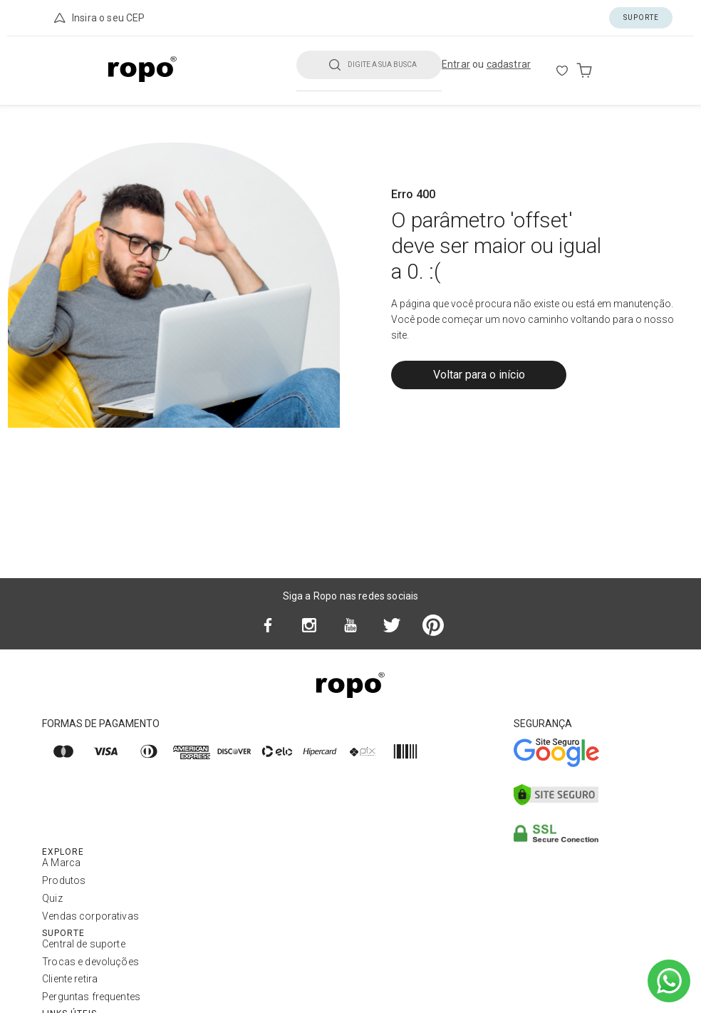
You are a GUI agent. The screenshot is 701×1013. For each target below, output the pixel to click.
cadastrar (509, 64)
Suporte (641, 17)
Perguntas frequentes (91, 996)
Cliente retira (70, 978)
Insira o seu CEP (98, 17)
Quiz (52, 898)
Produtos (63, 880)
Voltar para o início (479, 374)
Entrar (456, 64)
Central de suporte (83, 944)
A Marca (61, 862)
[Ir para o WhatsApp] (669, 981)
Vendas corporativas (90, 916)
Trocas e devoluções (90, 961)
